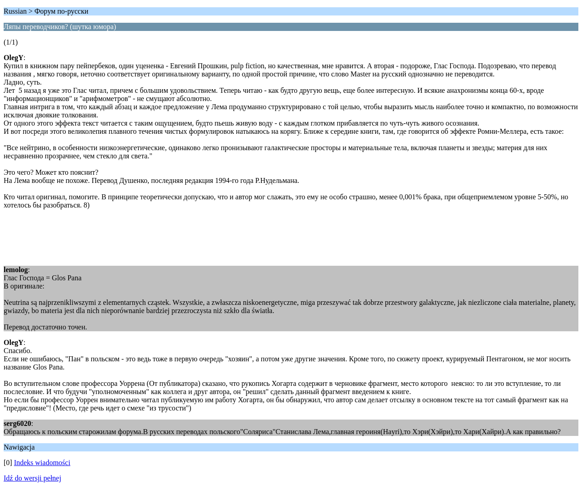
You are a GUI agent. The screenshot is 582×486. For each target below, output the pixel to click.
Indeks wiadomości (42, 462)
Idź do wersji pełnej (32, 478)
